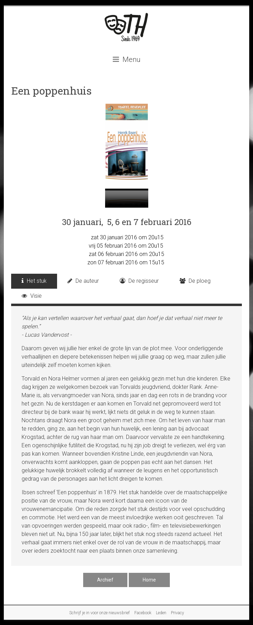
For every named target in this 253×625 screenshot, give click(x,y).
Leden (161, 612)
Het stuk (34, 281)
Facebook (142, 612)
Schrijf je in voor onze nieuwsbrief (99, 612)
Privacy (177, 612)
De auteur (83, 281)
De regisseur (139, 281)
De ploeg (195, 281)
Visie (32, 296)
